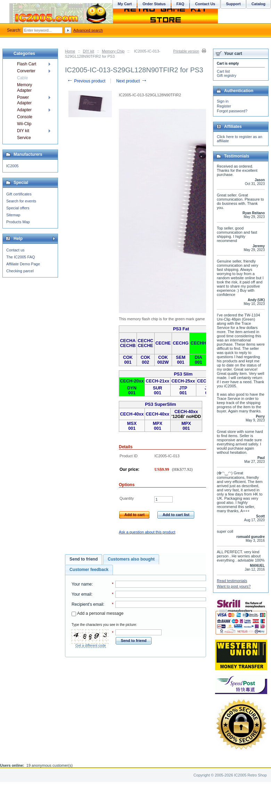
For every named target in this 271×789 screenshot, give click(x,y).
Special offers (17, 208)
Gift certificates (19, 194)
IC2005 (12, 166)
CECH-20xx (132, 381)
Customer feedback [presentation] (88, 569)
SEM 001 (180, 360)
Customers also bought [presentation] (131, 559)
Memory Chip (113, 51)
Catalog (258, 4)
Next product (131, 81)
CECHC (145, 340)
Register (224, 106)
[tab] (83, 559)
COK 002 (145, 360)
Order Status (154, 4)
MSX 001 (132, 426)
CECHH (198, 343)
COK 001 (128, 360)
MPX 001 (157, 426)
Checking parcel (20, 271)
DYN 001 (132, 390)
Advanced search (88, 30)
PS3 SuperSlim (160, 404)
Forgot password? (232, 111)
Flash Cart (26, 64)
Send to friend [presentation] (83, 559)
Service (24, 137)
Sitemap (13, 215)
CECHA (128, 340)
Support (233, 4)
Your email (81, 594)
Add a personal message (97, 613)
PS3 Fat (181, 329)
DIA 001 (198, 360)
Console (24, 116)
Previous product (86, 81)
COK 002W (163, 360)
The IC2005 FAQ (20, 257)
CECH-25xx (183, 381)
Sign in (223, 101)
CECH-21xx (157, 381)
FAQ (180, 4)
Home (70, 51)
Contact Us (205, 4)
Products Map (18, 222)
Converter (26, 71)
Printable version (186, 51)
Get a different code (90, 645)
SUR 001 (157, 390)
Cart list (223, 71)
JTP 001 (183, 390)
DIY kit (88, 51)
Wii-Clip (24, 123)
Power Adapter (24, 100)
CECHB (128, 345)
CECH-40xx (132, 414)
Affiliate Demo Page (23, 264)
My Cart (125, 4)
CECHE (145, 345)
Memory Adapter (24, 87)
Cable (22, 77)
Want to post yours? (234, 586)
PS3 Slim (183, 374)
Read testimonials (232, 581)
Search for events (21, 201)
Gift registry (226, 75)
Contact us (15, 250)
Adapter (24, 109)
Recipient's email (87, 604)
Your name (82, 584)
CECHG (180, 343)
